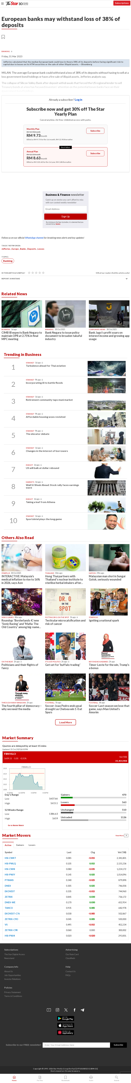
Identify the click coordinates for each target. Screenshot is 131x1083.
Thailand (49, 573)
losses (41, 249)
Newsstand (9, 958)
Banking (6, 51)
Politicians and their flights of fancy (20, 666)
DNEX (8, 885)
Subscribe (95, 130)
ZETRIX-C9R (11, 930)
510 (124, 809)
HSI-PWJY (10, 874)
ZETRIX (9, 897)
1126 (123, 817)
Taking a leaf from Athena (40, 502)
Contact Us (71, 971)
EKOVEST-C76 (12, 913)
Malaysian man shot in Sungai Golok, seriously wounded (107, 578)
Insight (29, 465)
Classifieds (70, 958)
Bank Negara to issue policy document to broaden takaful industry (63, 336)
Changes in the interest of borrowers (47, 450)
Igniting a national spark (104, 620)
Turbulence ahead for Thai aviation (46, 365)
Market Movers (16, 835)
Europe (15, 249)
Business (6, 329)
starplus (6, 573)
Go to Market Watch (16, 825)
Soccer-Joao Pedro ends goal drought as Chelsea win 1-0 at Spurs (63, 709)
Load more (65, 722)
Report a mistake (11, 278)
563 (124, 802)
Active (8, 845)
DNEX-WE (10, 902)
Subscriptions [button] (122, 3)
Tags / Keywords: (11, 245)
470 (124, 794)
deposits (31, 249)
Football (50, 702)
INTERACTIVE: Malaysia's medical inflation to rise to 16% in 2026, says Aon (21, 579)
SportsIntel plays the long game (44, 519)
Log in (78, 99)
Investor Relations (12, 979)
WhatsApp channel (34, 237)
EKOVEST (10, 891)
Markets (30, 482)
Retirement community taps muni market (49, 399)
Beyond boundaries (98, 661)
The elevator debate (37, 433)
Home (14, 1078)
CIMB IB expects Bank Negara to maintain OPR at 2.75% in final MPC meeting (22, 336)
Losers (65, 802)
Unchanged (67, 809)
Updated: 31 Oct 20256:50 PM (15, 749)
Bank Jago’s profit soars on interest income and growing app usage (109, 336)
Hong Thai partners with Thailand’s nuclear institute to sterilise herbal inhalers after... (64, 579)
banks (23, 249)
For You (40, 1078)
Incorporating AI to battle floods (44, 382)
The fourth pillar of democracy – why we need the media (22, 707)
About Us (8, 971)
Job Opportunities (12, 975)
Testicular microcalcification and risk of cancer (65, 622)
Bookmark (65, 1078)
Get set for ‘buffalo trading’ (62, 664)
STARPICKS (93, 617)
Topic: (5, 257)
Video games (8, 617)
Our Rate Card (72, 954)
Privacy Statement (12, 992)
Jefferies (6, 249)
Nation (92, 573)
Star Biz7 (30, 363)
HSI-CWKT (10, 858)
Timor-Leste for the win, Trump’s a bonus (109, 666)
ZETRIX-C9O (11, 919)
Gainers (65, 794)
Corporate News (97, 329)
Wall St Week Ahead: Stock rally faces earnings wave (52, 486)
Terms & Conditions (13, 996)
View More (122, 835)
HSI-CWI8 (10, 869)
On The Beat (7, 661)
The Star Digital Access (14, 954)
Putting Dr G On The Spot (57, 617)
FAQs (68, 975)
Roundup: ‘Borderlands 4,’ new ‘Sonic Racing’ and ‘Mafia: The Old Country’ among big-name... (21, 624)
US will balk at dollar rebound (42, 467)
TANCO (9, 908)
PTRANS (9, 880)
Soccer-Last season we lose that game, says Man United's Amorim (109, 709)
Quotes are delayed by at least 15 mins (24, 745)
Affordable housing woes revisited (45, 416)
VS (6, 924)
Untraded (66, 817)
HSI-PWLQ (10, 863)
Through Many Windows (14, 702)
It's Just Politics (53, 661)
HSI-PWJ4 (10, 935)
